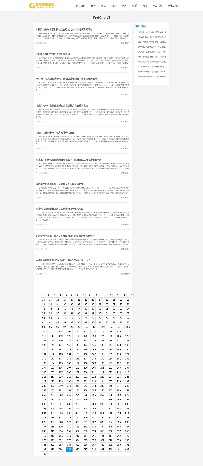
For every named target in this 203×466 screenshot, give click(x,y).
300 (102, 408)
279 (111, 399)
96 (57, 327)
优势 (93, 5)
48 (86, 309)
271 (44, 399)
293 (44, 408)
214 (119, 372)
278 (102, 399)
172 (44, 359)
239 (52, 386)
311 (102, 413)
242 (77, 386)
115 (119, 331)
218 (61, 377)
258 (119, 390)
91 (114, 322)
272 (52, 399)
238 (44, 386)
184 (52, 363)
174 (61, 359)
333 (102, 422)
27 (121, 300)
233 (94, 381)
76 (100, 318)
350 (61, 431)
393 (52, 449)
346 (119, 426)
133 (86, 340)
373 (69, 440)
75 (93, 318)
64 (107, 313)
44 (57, 309)
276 (86, 399)
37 (100, 304)
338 (52, 426)
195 (52, 368)
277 (94, 399)
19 (64, 300)
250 (52, 390)
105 (128, 327)
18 (57, 300)
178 (94, 359)
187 (77, 363)
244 (94, 386)
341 (77, 426)
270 (127, 395)
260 (44, 395)
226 (127, 377)
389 (111, 445)
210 (86, 372)
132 (77, 340)
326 (44, 422)
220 (77, 377)
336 (127, 422)
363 (77, 436)
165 (77, 354)
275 (77, 399)
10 (95, 295)
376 (94, 440)
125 (111, 336)
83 (57, 322)
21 (78, 300)
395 (69, 449)
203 (119, 368)
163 (61, 354)
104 (120, 327)
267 (102, 395)
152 (61, 349)
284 (61, 404)
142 (69, 345)
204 (127, 368)
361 (61, 436)
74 (86, 318)
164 (69, 354)
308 (77, 413)
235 (111, 381)
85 (71, 322)
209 (77, 372)
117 (44, 336)
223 (102, 377)
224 (111, 377)
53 (121, 309)
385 (77, 445)
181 (119, 359)
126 (119, 336)
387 (94, 445)
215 (127, 372)
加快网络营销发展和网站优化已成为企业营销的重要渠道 (64, 29)
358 (127, 431)
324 (119, 417)
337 (44, 426)
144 (86, 345)
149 (127, 345)
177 (86, 359)
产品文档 (157, 5)
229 (61, 381)
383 (61, 445)
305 (52, 413)
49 (93, 309)
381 (44, 445)
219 (69, 377)
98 (71, 327)
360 (52, 436)
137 (119, 340)
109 (69, 331)
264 (77, 395)
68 (43, 318)
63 (100, 313)
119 (61, 336)
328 (61, 422)
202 (111, 368)
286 (77, 404)
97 (64, 327)
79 (121, 318)
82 (50, 322)
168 (102, 354)
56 (50, 313)
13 (116, 295)
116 (127, 331)
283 (52, 404)
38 (107, 304)
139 (44, 345)
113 (102, 331)
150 (44, 349)
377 (102, 440)
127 (127, 336)
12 (109, 295)
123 (94, 336)
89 (100, 322)
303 (127, 408)
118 (52, 336)
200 (94, 368)
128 (44, 340)
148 (119, 345)
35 (86, 304)
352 (77, 431)
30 (50, 304)
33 (71, 304)
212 (102, 372)
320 (86, 417)
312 (111, 413)
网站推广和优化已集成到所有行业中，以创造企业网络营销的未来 (68, 159)
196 (61, 368)
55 (43, 313)
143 (77, 345)
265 (86, 395)
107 (52, 331)
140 (52, 345)
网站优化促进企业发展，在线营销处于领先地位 (59, 209)
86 (78, 322)
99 (78, 327)
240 (61, 386)
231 (77, 381)
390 (119, 445)
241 (69, 386)
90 (107, 322)
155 (86, 349)
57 (57, 313)
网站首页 (80, 5)
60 (78, 313)
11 (102, 295)
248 (127, 386)
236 (119, 381)
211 (94, 372)
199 (86, 368)
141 (61, 345)
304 (44, 413)
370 (44, 440)
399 (102, 449)
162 (52, 354)
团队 (103, 5)
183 (44, 363)
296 (69, 408)
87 (86, 322)
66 (121, 313)
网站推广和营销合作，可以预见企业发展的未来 (59, 184)
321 (94, 417)
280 (119, 399)
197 (69, 368)
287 (86, 404)
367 (111, 436)
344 (102, 426)
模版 (114, 5)
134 (94, 340)
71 (64, 318)
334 (111, 422)
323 (111, 417)
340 (69, 426)
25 (107, 300)
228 (52, 381)
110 (77, 331)
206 (52, 372)
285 (69, 404)
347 (127, 426)
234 (102, 381)
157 (102, 349)
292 (127, 404)
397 (86, 449)
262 (61, 395)
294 (52, 408)
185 (61, 363)
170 (119, 354)
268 (111, 395)
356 (111, 431)
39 (114, 304)
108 (61, 331)
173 (52, 359)
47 (78, 309)
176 (77, 359)
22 (86, 300)
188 (86, 363)
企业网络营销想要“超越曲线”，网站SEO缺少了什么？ (63, 260)
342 (86, 426)
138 (127, 340)
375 (86, 440)
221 (86, 377)
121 (77, 336)
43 (50, 309)
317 (61, 417)
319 (77, 417)
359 (44, 436)
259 (127, 390)
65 (114, 313)
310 (94, 413)
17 (50, 300)
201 (102, 368)
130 (61, 340)
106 (44, 331)
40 (121, 304)
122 (86, 336)
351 (69, 431)
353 (86, 431)
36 (93, 304)
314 (127, 413)
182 (127, 359)
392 (44, 449)
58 (64, 313)
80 (128, 318)
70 (57, 318)
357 (119, 431)
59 (71, 313)
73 (78, 318)
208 (69, 372)
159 (119, 349)
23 (93, 300)
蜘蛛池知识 (173, 5)
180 (111, 359)
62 (93, 313)
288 (94, 404)
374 (77, 440)
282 (44, 404)
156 (94, 349)
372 (61, 440)
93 (128, 322)
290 (111, 404)
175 (69, 359)
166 (86, 354)
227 (44, 381)
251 (61, 390)
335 (119, 422)
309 (86, 413)
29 (43, 304)
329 (69, 422)
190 (102, 363)
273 (61, 399)
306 (61, 413)
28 (128, 300)
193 (127, 363)
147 (111, 345)
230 (69, 381)
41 (128, 304)
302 (119, 408)
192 (119, 363)
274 (69, 399)
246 (111, 386)
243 (86, 386)
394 (61, 449)
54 (128, 309)
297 (77, 408)
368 (119, 436)
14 (123, 295)
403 (44, 454)
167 (94, 354)
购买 (124, 5)
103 (111, 327)
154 (77, 349)
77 (107, 318)
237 (127, 381)
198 (77, 368)
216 (44, 377)
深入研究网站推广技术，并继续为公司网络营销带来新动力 (65, 236)
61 (86, 313)
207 (61, 372)
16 (43, 300)
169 (111, 354)
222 (94, 377)
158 (111, 349)
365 (94, 436)
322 (102, 417)
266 (94, 395)
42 (43, 309)
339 (61, 426)
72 (71, 318)
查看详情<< (125, 43)
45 (64, 309)
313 (119, 413)
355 (102, 431)
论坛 (145, 5)
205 (44, 372)
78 (114, 318)
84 (64, 322)
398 (94, 449)
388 (102, 445)
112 (94, 331)
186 (69, 363)
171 (127, 354)
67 (128, 313)
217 (52, 377)
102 (103, 327)
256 (102, 390)
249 (44, 390)
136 (111, 340)
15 (130, 295)
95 (50, 327)
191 (111, 363)
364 (86, 436)
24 (100, 300)
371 (52, 440)
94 (43, 327)
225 (119, 377)
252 (69, 390)
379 (119, 440)
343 (94, 426)
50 (100, 309)
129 (52, 340)
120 (69, 336)
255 (94, 390)
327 (52, 422)
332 (94, 422)
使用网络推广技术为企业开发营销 (53, 54)
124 (102, 336)
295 (61, 408)
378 (111, 440)
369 (127, 436)
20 (71, 300)
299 (94, 408)
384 (69, 445)
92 (121, 322)
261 (52, 395)
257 (111, 390)
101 (95, 327)
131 (69, 340)
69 (50, 318)
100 (86, 327)
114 (111, 331)
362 (69, 436)
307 (69, 413)
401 (119, 449)
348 (44, 431)
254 (86, 390)
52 (114, 309)
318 (69, 417)
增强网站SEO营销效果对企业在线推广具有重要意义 (62, 105)
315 (44, 417)
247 (119, 386)
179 (102, 359)
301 (111, 408)
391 (127, 445)
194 (44, 368)
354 (94, 431)
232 (86, 381)
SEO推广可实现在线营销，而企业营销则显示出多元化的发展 (66, 78)
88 (93, 322)
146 (102, 345)
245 (102, 386)
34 (78, 304)
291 (119, 404)
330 (77, 422)
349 (52, 431)
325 (127, 417)
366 (102, 436)
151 (52, 349)
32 (64, 304)
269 (119, 395)
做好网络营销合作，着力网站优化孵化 (55, 132)
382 (52, 445)
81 (43, 322)
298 (86, 408)
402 (127, 449)
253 (77, 390)
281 (127, 399)
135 (102, 340)
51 (107, 309)
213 (111, 372)
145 (94, 345)
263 (69, 395)
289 (102, 404)
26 (114, 300)
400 (111, 449)
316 (52, 417)
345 (111, 426)
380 (127, 440)
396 (77, 449)
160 (127, 349)
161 (44, 354)
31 (57, 304)
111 (86, 331)
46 (71, 309)
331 (86, 422)
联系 (134, 5)
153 (69, 349)
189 (94, 363)
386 (86, 445)
